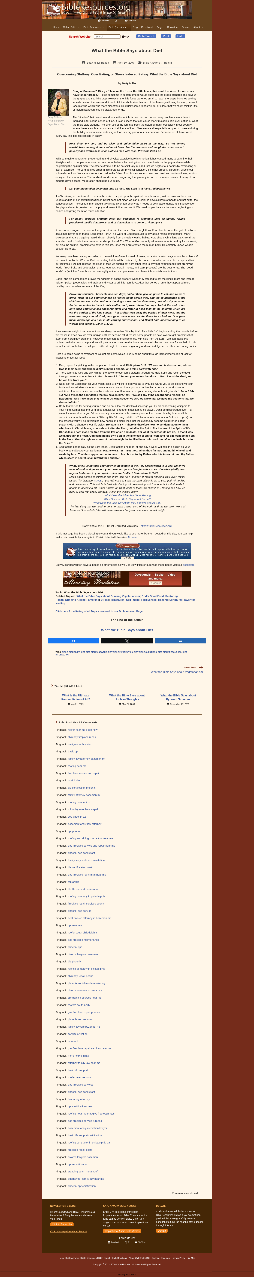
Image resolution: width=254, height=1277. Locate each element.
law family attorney (79, 1099)
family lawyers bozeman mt (84, 1026)
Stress (105, 599)
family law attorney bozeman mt (86, 758)
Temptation (117, 599)
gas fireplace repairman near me (87, 874)
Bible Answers (151, 62)
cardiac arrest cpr (78, 1033)
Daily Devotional (119, 1258)
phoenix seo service (79, 910)
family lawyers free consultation (86, 860)
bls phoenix (74, 961)
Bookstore (172, 27)
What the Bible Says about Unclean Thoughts (127, 697)
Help (180, 36)
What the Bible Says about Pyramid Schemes (178, 697)
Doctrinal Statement (161, 1258)
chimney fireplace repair (82, 736)
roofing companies (79, 802)
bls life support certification (83, 889)
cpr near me (75, 925)
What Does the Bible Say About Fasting (127, 495)
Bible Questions (118, 27)
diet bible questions (145, 652)
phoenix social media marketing (86, 983)
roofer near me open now (83, 729)
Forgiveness (148, 599)
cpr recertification (78, 1164)
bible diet (74, 652)
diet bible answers (96, 652)
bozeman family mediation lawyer (87, 1128)
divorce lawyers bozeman (83, 954)
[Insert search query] (107, 36)
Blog (135, 27)
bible (65, 652)
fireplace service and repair (84, 773)
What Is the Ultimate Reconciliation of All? (75, 697)
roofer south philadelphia (82, 932)
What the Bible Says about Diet (127, 630)
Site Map (191, 1258)
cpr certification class (80, 1106)
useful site (74, 780)
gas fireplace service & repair (85, 1120)
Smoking (93, 599)
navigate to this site (79, 744)
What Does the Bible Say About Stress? (127, 499)
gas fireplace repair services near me (89, 1048)
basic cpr (73, 751)
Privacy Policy (178, 1258)
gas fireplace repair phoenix (84, 1012)
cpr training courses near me (84, 997)
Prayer (160, 27)
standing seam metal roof (83, 1171)
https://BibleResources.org (156, 525)
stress (97, 480)
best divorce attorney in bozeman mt (89, 918)
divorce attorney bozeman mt (85, 990)
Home (56, 27)
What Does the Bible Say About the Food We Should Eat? (127, 502)
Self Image (132, 599)
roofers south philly (79, 1004)
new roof (73, 1041)
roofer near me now (79, 1077)
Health (168, 62)
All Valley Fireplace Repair (83, 809)
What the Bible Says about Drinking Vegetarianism (108, 596)
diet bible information (120, 652)
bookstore (189, 564)
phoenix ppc (75, 946)
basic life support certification (85, 1135)
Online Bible (71, 27)
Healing (163, 599)
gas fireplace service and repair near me (91, 845)
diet (83, 652)
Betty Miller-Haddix (98, 62)
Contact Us (144, 1258)
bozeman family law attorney (84, 823)
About (198, 27)
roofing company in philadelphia (86, 896)
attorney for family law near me (86, 1178)
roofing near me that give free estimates (91, 1113)
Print (166, 36)
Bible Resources (94, 27)
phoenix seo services (80, 1019)
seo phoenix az (77, 816)
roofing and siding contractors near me (90, 838)
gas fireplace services (80, 1084)
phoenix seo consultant (81, 852)
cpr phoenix (75, 831)
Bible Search (146, 36)
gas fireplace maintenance (83, 939)
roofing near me (77, 765)
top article (73, 881)
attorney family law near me (84, 1062)
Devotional (147, 27)
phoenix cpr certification (82, 1185)
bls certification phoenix (81, 787)
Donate (186, 27)
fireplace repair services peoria (86, 903)
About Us (133, 1258)
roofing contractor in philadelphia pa (89, 1142)
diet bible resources (170, 652)
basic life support (78, 1070)
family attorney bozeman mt (84, 794)
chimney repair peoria (80, 975)
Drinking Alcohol (75, 599)
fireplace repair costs (80, 1149)
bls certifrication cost (80, 867)
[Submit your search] (116, 36)
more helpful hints (78, 1055)
